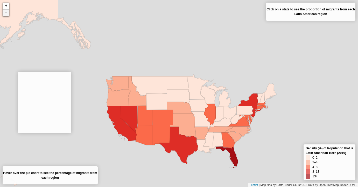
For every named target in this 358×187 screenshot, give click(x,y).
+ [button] (6, 6)
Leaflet (253, 184)
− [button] (6, 13)
